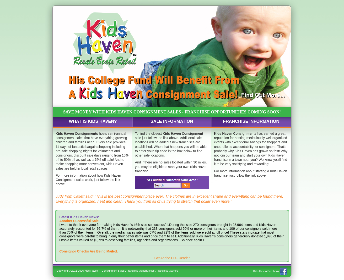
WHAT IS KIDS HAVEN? (93, 121)
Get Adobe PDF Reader (172, 258)
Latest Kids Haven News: (79, 217)
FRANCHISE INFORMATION (251, 121)
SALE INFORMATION (171, 121)
